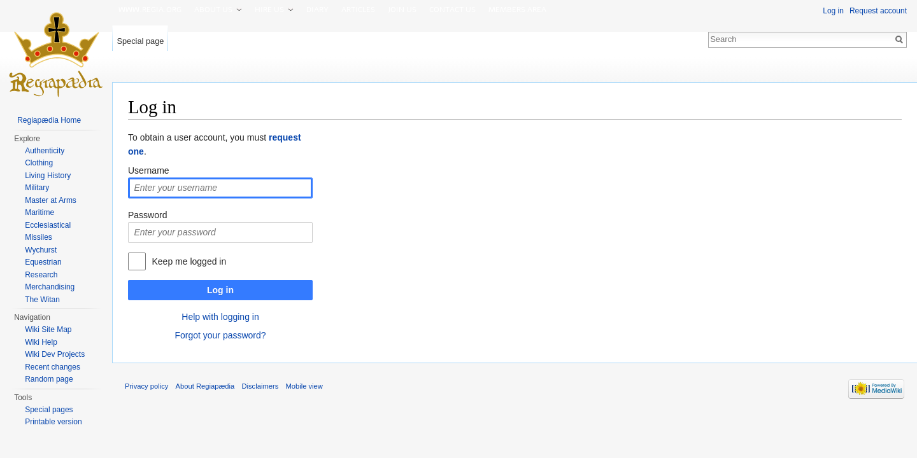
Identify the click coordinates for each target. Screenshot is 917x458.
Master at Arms (50, 200)
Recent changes (52, 367)
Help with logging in (220, 317)
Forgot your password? (220, 335)
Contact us (452, 9)
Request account (878, 10)
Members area (517, 9)
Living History (48, 175)
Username (148, 170)
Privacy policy (146, 386)
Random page (49, 379)
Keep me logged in (189, 261)
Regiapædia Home (49, 120)
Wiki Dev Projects (55, 354)
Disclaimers (259, 386)
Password (147, 215)
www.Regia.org (149, 9)
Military (37, 187)
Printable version (53, 421)
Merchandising (50, 286)
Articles (358, 9)
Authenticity (44, 150)
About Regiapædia (205, 386)
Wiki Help (41, 342)
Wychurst (41, 250)
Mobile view (303, 386)
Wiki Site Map (48, 329)
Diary (317, 9)
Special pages (49, 409)
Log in (220, 290)
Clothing (39, 162)
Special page (140, 41)
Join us (402, 9)
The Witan (42, 299)
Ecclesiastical (48, 225)
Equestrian (43, 262)
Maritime (39, 212)
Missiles (38, 237)
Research (41, 274)
